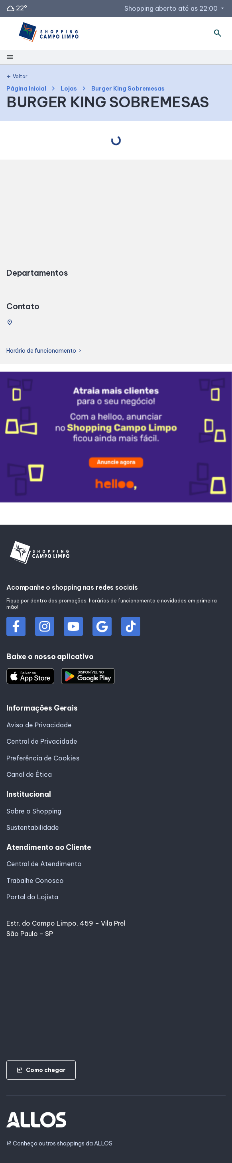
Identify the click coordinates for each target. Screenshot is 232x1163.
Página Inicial (26, 88)
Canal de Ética (29, 774)
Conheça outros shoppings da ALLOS (59, 1143)
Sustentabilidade (32, 827)
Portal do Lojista (32, 897)
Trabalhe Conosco (35, 881)
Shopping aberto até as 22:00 (175, 8)
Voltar (17, 76)
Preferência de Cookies (42, 758)
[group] (116, 438)
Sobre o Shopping (33, 811)
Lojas (69, 88)
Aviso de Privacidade (39, 725)
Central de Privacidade (41, 741)
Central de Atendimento (44, 864)
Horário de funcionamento (44, 351)
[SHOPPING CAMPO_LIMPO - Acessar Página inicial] (47, 33)
